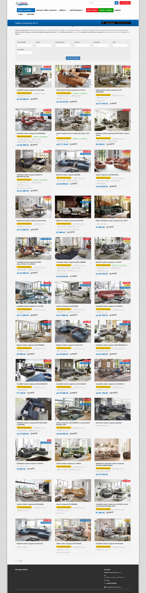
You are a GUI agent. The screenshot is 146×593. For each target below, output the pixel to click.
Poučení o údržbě (85, 551)
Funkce (77, 42)
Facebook (124, 551)
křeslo (124, 32)
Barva (38, 42)
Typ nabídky (21, 42)
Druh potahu (59, 42)
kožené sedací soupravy (22, 32)
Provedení (20, 49)
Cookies (76, 551)
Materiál (96, 42)
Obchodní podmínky (48, 551)
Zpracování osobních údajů (64, 551)
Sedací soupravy (110, 23)
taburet (17, 34)
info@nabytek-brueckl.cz (113, 544)
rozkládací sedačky (66, 32)
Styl (114, 42)
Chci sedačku (125, 3)
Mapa (107, 538)
